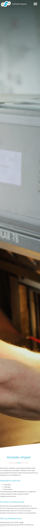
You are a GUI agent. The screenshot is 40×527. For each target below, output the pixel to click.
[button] (35, 4)
